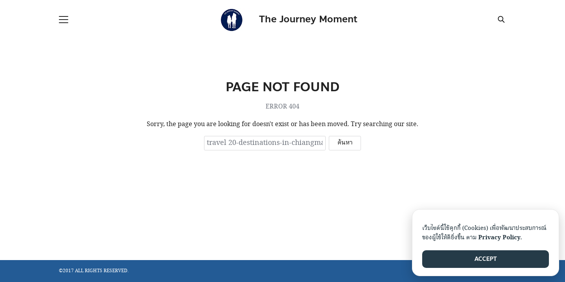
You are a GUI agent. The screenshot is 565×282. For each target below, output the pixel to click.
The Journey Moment (308, 19)
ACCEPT (485, 259)
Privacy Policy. (500, 237)
